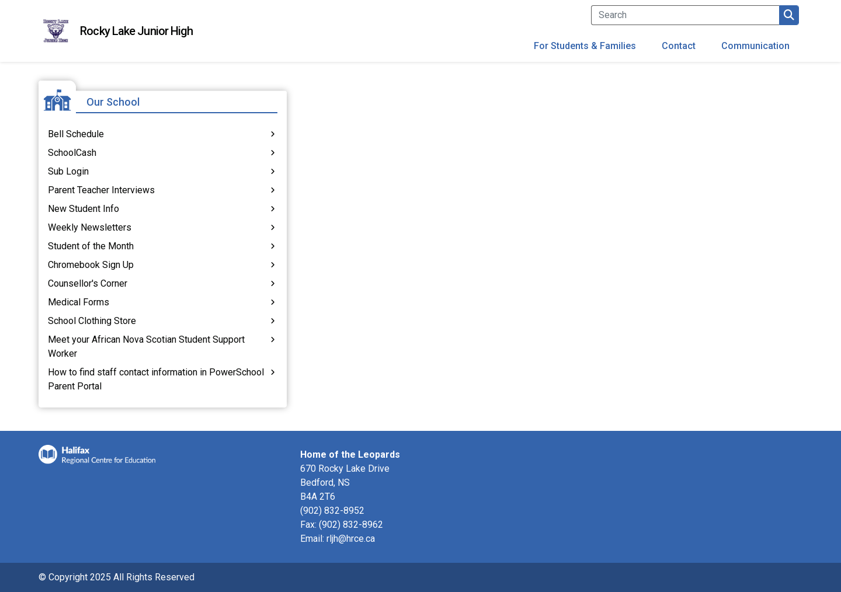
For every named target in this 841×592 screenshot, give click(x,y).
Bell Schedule (76, 134)
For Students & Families (585, 45)
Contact (679, 45)
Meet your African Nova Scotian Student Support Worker (146, 346)
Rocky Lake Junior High (136, 31)
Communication (755, 45)
